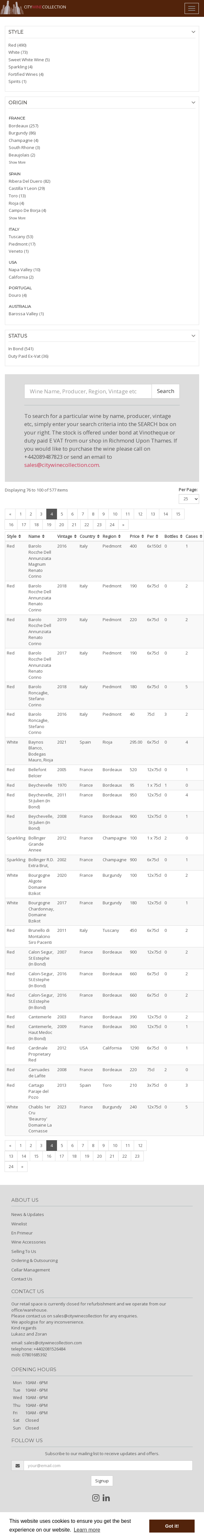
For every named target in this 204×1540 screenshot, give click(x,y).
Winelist (19, 1224)
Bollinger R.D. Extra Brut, (41, 863)
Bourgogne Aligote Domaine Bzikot (39, 884)
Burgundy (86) (22, 133)
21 (74, 524)
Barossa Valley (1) (26, 314)
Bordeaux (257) (23, 126)
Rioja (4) (16, 203)
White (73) (18, 52)
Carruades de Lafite (39, 1073)
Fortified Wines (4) (25, 74)
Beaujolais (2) (22, 155)
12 (140, 514)
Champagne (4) (23, 140)
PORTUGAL (20, 287)
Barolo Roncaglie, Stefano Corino (38, 696)
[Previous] (10, 514)
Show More (17, 162)
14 (165, 514)
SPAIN (14, 173)
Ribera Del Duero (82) (29, 181)
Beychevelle (40, 785)
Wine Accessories (28, 1242)
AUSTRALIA (20, 306)
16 (11, 524)
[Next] (123, 524)
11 (127, 514)
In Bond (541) (20, 349)
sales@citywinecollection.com (61, 465)
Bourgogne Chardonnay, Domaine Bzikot (41, 912)
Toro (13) (17, 196)
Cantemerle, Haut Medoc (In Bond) (40, 1032)
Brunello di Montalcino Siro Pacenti (40, 936)
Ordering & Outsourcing (34, 1260)
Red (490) (17, 45)
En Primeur (22, 1233)
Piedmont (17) (22, 244)
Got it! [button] (172, 1526)
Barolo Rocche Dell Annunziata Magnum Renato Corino (39, 561)
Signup (102, 1481)
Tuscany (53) (21, 236)
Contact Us (21, 1279)
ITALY (14, 229)
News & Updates (27, 1214)
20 (61, 524)
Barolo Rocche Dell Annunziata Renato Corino (39, 598)
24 (112, 524)
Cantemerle (39, 1017)
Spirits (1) (17, 81)
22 (87, 524)
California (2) (21, 277)
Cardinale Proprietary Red (39, 1054)
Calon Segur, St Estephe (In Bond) (40, 958)
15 (178, 514)
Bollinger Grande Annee (37, 844)
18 (36, 524)
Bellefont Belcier (37, 773)
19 (49, 524)
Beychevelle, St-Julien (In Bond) (40, 801)
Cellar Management (30, 1270)
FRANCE (17, 118)
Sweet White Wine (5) (29, 60)
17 (23, 524)
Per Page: (188, 489)
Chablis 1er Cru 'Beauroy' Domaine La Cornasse (40, 1119)
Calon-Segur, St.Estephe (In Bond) (41, 980)
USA (13, 262)
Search (165, 391)
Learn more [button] (87, 1530)
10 (115, 514)
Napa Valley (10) (24, 269)
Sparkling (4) (20, 67)
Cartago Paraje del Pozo (38, 1091)
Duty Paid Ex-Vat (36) (28, 356)
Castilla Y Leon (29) (27, 188)
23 (99, 524)
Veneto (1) (18, 251)
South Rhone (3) (24, 147)
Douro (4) (18, 295)
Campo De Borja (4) (27, 210)
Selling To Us (23, 1251)
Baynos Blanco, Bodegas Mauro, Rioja (40, 751)
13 (153, 514)
